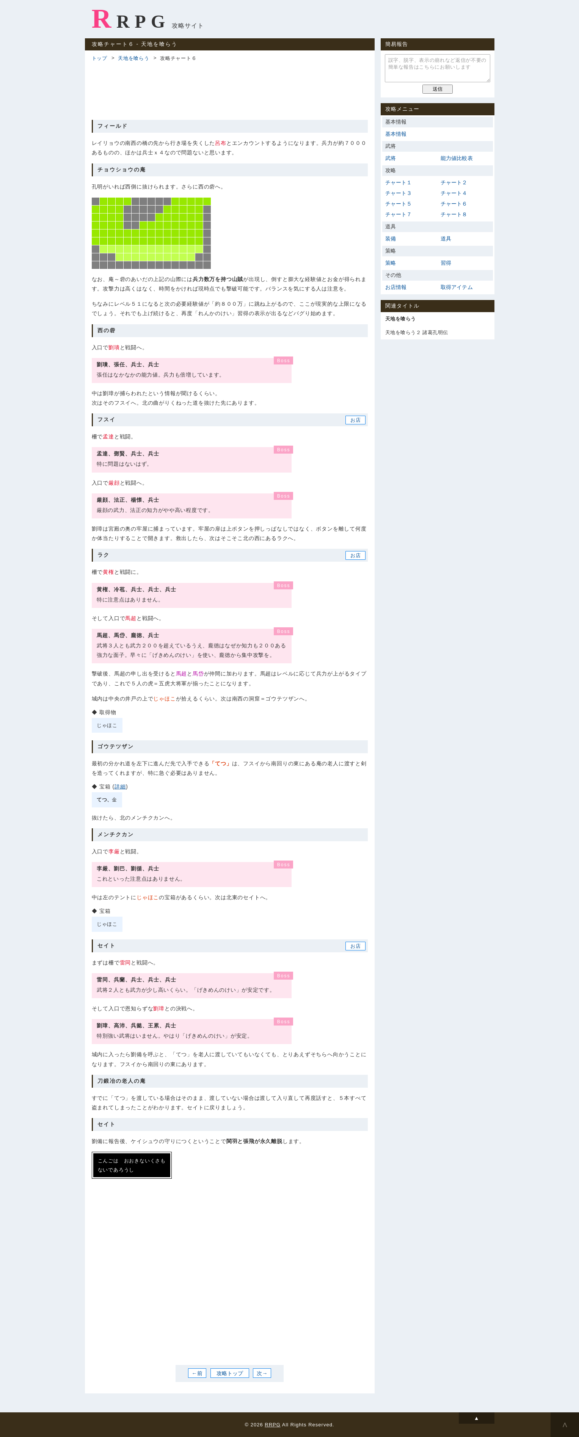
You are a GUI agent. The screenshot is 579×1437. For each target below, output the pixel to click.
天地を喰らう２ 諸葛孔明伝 (416, 332)
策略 (390, 263)
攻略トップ (230, 1373)
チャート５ (398, 204)
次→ (262, 1373)
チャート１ (398, 182)
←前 (197, 1373)
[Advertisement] (230, 89)
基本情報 (396, 134)
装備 (390, 239)
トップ (99, 58)
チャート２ (454, 182)
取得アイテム (457, 287)
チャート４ (454, 193)
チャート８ (454, 214)
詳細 (120, 787)
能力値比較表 (457, 158)
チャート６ (454, 204)
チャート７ (398, 214)
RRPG (131, 18)
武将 (390, 158)
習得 (446, 263)
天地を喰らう (133, 58)
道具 (446, 239)
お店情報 (396, 287)
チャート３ (398, 193)
